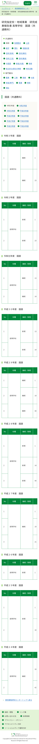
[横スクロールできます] (19, 166)
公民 (27, 43)
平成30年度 (24, 111)
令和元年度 (11, 111)
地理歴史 (17, 43)
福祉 (7, 88)
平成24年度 (24, 126)
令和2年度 (23, 105)
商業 (24, 77)
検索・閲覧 (9, 712)
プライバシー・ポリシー (14, 720)
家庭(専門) (10, 82)
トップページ (6, 8)
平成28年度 (24, 116)
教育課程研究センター (22, 8)
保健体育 (26, 48)
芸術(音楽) (10, 53)
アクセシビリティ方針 (13, 724)
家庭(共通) (20, 63)
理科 (16, 48)
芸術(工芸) (10, 58)
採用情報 (26, 716)
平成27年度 (11, 121)
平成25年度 (11, 126)
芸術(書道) (23, 58)
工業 (16, 77)
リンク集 (23, 712)
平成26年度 (24, 121)
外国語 (8, 63)
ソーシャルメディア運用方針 (15, 728)
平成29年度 (11, 116)
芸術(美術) (23, 53)
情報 (30, 63)
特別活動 (29, 68)
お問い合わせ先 (10, 716)
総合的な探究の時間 (13, 68)
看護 (20, 82)
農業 (7, 77)
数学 (7, 48)
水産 (32, 77)
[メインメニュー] (35, 3)
